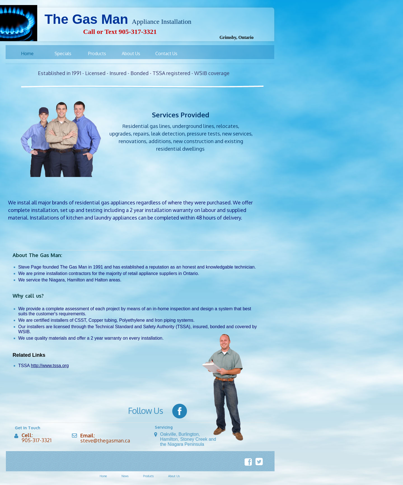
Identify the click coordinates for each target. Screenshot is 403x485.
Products (148, 476)
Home (103, 476)
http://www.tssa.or (48, 365)
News (124, 476)
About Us (174, 476)
